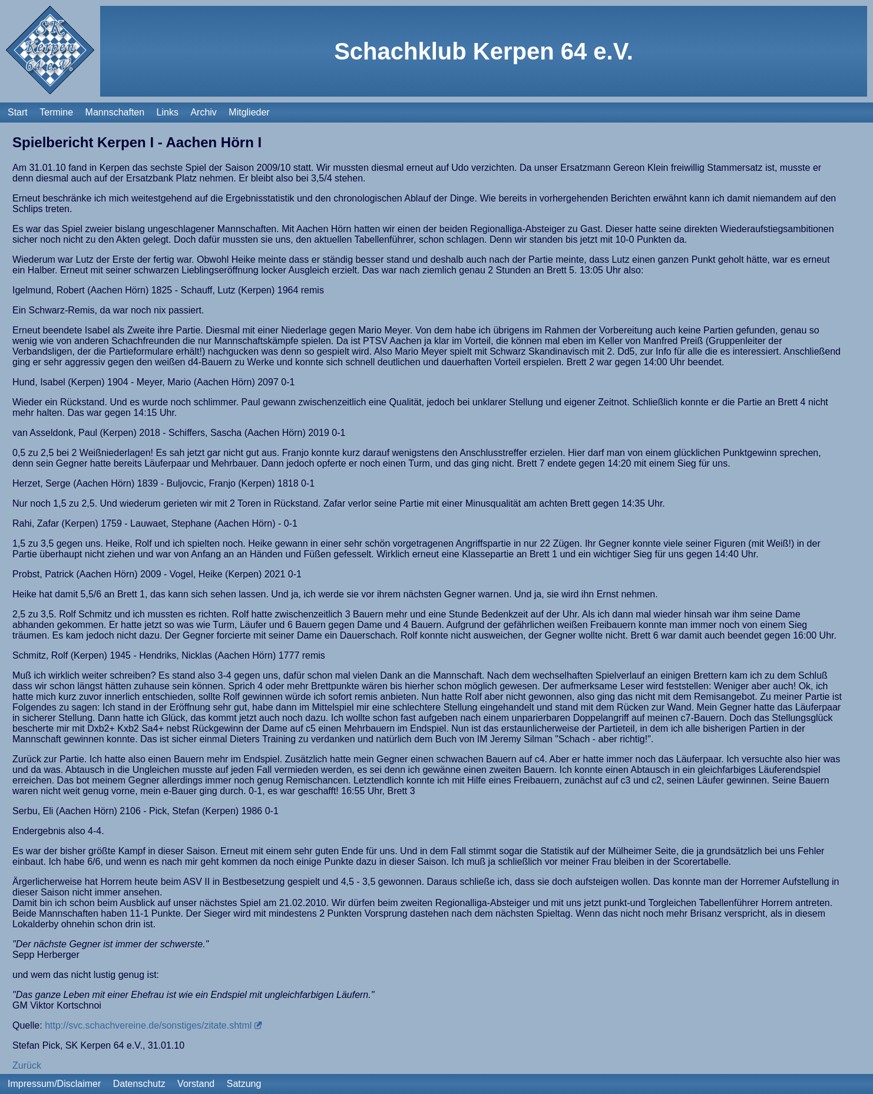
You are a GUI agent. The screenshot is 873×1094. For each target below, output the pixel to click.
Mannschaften (115, 112)
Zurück (26, 1065)
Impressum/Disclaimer (54, 1084)
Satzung (244, 1084)
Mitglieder (249, 112)
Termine (56, 112)
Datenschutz (139, 1084)
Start (18, 112)
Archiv (203, 112)
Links (167, 112)
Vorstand (195, 1084)
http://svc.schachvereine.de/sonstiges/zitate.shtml (148, 1025)
